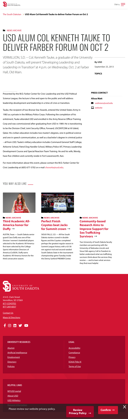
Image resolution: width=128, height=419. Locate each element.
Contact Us (8, 313)
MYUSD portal (14, 391)
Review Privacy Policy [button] (77, 411)
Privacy (72, 357)
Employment (13, 357)
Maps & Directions (11, 317)
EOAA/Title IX (75, 361)
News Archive (14, 30)
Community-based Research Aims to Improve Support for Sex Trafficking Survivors (94, 228)
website (98, 107)
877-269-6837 (9, 306)
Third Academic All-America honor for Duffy (16, 225)
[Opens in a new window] (5, 325)
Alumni (10, 348)
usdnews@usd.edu (104, 103)
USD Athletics (13, 400)
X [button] (124, 407)
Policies (11, 366)
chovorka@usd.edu (54, 167)
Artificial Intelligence (17, 352)
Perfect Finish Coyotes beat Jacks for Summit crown (54, 225)
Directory (11, 361)
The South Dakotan (12, 14)
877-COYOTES (9, 303)
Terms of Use (75, 366)
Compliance (74, 352)
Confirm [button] (106, 410)
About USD (12, 395)
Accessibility (74, 348)
